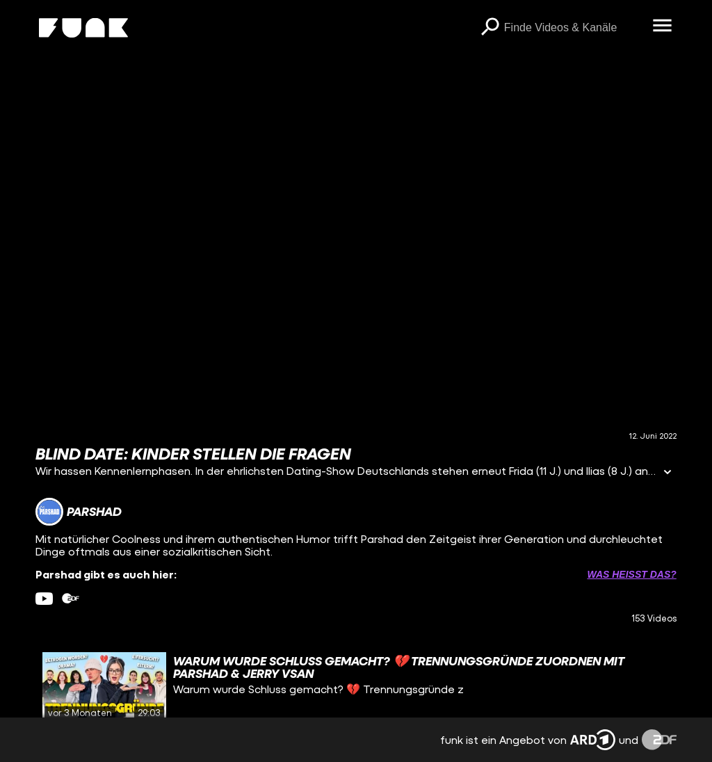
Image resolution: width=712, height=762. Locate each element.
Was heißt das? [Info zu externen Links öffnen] (631, 574)
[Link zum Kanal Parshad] (78, 512)
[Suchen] (490, 28)
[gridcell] (356, 687)
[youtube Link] (44, 598)
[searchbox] (573, 28)
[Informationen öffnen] (667, 473)
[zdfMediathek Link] (70, 598)
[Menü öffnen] (663, 26)
